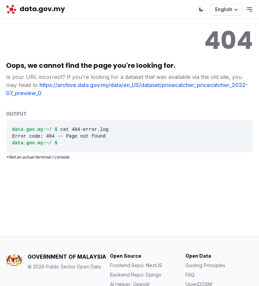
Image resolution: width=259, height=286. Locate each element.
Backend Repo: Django (136, 275)
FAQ (190, 275)
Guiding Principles (205, 265)
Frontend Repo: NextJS (136, 265)
